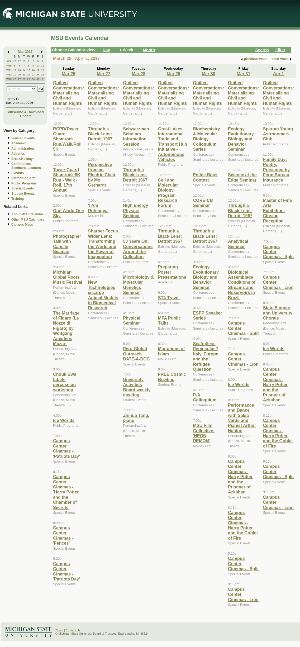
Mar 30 (208, 73)
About (59, 630)
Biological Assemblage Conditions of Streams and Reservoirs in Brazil (241, 285)
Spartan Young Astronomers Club (278, 133)
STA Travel (169, 297)
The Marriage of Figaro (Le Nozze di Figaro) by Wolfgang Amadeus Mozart (66, 328)
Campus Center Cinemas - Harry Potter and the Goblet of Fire (243, 525)
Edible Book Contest (205, 177)
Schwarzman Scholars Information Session (136, 136)
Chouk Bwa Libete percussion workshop (64, 382)
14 (23, 70)
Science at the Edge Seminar (242, 177)
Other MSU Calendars (27, 219)
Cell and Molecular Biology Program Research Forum (168, 193)
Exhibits (17, 173)
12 (14, 70)
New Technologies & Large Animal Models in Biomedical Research (103, 295)
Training (17, 199)
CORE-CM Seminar (203, 203)
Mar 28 (138, 73)
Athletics (18, 153)
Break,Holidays (23, 159)
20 (19, 74)
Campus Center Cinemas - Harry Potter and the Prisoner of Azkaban (240, 476)
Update (26, 116)
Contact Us (73, 630)
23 (33, 74)
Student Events (23, 194)
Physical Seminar (131, 320)
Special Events (22, 188)
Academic (18, 143)
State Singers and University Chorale (277, 312)
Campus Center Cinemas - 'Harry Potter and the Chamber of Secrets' (66, 492)
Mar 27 (103, 73)
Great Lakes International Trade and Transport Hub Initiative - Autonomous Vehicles (172, 144)
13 (19, 70)
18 (42, 70)
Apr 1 (278, 73)
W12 (9, 74)
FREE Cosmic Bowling (172, 377)
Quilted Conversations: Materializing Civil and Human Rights (68, 93)
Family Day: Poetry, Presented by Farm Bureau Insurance (276, 169)
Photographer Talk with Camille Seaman (67, 244)
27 (19, 61)
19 (14, 74)
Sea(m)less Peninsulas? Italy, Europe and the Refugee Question (205, 356)
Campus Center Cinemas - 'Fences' (63, 535)
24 (37, 74)
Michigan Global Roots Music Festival (67, 277)
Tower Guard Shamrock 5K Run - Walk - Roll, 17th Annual (66, 180)
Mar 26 (68, 73)
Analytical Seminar (238, 244)
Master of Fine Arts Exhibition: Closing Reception (277, 210)
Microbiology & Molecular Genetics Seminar (138, 285)
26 (14, 61)
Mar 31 (243, 73)
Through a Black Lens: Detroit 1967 (100, 133)
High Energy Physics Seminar (135, 210)
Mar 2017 (25, 52)
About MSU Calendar (27, 214)
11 (42, 65)
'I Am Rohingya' (98, 208)
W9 (9, 61)
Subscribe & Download (25, 112)
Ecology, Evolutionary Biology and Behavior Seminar (206, 277)
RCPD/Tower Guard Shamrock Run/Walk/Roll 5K (67, 139)
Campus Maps (22, 224)
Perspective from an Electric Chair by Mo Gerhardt (102, 174)
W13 (9, 79)
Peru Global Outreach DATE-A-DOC (136, 353)
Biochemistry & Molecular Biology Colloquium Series (206, 139)
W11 (9, 70)
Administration (22, 148)
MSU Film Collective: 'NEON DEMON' (204, 433)
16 (33, 70)
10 (37, 65)
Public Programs (24, 183)
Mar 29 (173, 73)
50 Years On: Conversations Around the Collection (138, 249)
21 (23, 74)
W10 (9, 65)
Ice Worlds (63, 420)
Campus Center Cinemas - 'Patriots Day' (66, 448)
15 (28, 70)
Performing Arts (23, 178)
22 (28, 74)
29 (28, 79)
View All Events (23, 138)
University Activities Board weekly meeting (136, 387)
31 (37, 79)
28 (23, 61)
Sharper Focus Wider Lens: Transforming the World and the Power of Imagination (103, 244)
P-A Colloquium (204, 397)
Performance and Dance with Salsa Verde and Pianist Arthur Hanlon (242, 418)
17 (37, 70)
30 (33, 79)
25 (42, 74)
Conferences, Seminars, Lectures (26, 166)
